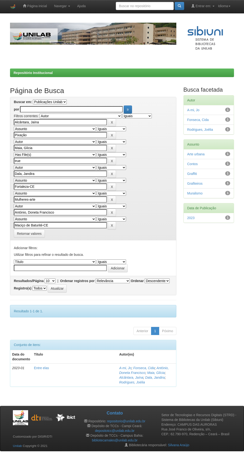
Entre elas (41, 368)
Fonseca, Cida (144, 368)
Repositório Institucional (33, 73)
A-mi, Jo (125, 368)
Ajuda (81, 6)
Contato (115, 413)
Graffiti (192, 174)
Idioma (224, 6)
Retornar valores (29, 234)
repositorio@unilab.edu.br (126, 421)
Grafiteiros (195, 183)
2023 (191, 218)
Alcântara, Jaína (131, 377)
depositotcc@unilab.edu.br (114, 431)
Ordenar (137, 281)
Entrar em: (202, 6)
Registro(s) (22, 288)
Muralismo (195, 193)
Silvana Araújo (178, 445)
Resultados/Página (29, 281)
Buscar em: (23, 102)
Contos (192, 164)
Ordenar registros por (77, 281)
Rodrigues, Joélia (132, 382)
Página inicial (35, 6)
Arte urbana (196, 154)
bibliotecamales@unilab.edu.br (115, 440)
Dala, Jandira (155, 377)
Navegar (62, 6)
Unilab (17, 446)
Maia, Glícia (156, 373)
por (16, 109)
